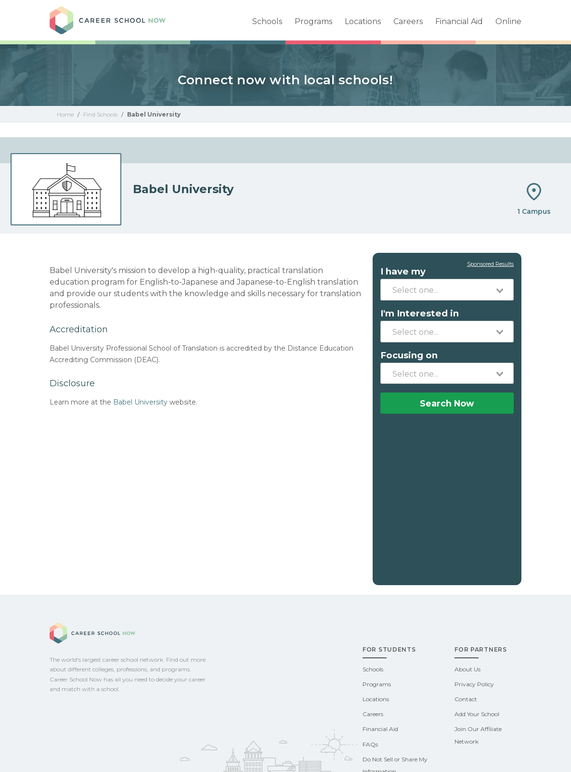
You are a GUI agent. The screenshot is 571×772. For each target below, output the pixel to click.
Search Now (447, 403)
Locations (363, 21)
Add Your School (476, 714)
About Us (467, 669)
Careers (408, 21)
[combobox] (447, 289)
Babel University (140, 402)
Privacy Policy (474, 684)
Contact (465, 699)
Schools (267, 21)
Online (508, 21)
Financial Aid (459, 21)
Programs (313, 21)
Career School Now (117, 20)
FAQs (370, 744)
